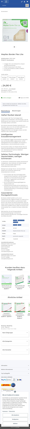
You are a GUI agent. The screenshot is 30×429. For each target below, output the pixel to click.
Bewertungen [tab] (16, 110)
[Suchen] (13, 5)
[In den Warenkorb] (2, 16)
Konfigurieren (15, 419)
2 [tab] (15, 46)
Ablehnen (15, 423)
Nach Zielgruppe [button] (7, 332)
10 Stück (15, 224)
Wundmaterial (10, 60)
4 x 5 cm (15, 220)
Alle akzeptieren (15, 415)
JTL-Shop (17, 427)
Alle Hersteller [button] (6, 350)
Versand (13, 88)
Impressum (5, 411)
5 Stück (19, 224)
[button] (21, 1)
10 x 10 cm (15, 222)
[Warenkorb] (27, 1)
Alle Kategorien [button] (7, 341)
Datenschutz (12, 411)
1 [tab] (14, 46)
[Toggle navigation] (2, 1)
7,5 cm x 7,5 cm (21, 220)
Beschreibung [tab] (5, 110)
